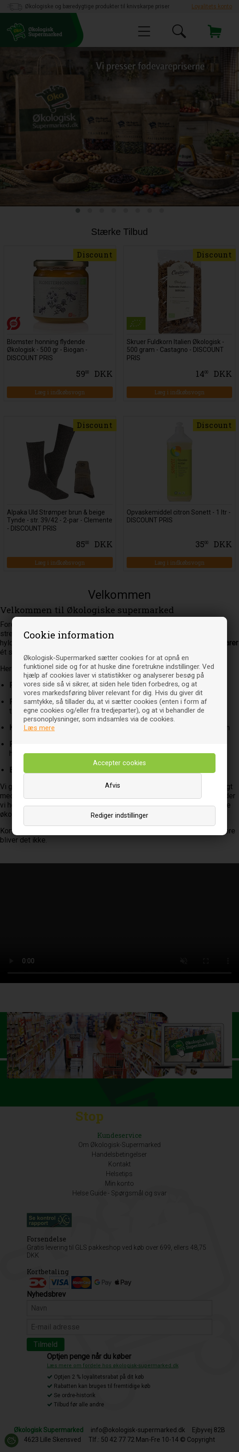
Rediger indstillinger (119, 816)
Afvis (112, 786)
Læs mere (39, 728)
